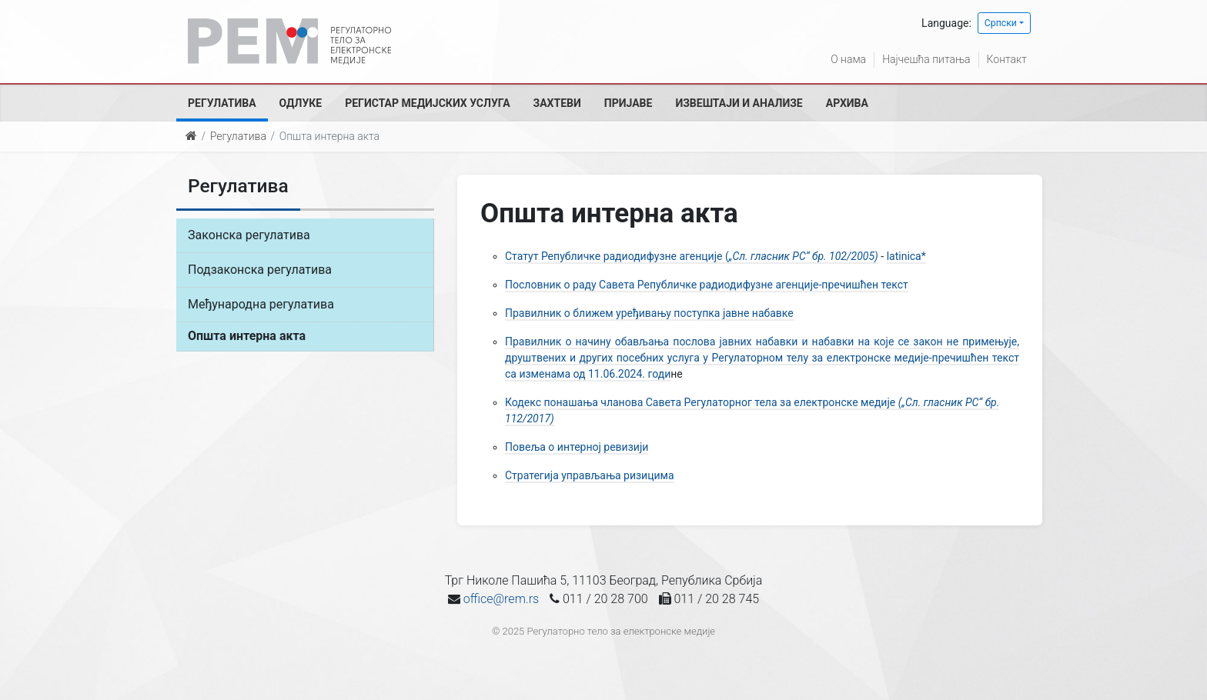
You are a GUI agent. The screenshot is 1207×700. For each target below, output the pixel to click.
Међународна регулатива (261, 304)
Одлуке (301, 103)
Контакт (1007, 59)
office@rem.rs (501, 599)
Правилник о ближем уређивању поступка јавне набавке (649, 313)
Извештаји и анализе (738, 103)
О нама (848, 59)
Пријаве (628, 103)
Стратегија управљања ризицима (589, 475)
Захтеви (557, 103)
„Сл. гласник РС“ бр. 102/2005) (803, 256)
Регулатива (222, 103)
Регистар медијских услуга (427, 103)
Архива (847, 103)
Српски (1001, 23)
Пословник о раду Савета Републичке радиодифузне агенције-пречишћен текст (706, 284)
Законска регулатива (249, 235)
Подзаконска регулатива (260, 269)
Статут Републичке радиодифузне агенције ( (617, 256)
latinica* (906, 256)
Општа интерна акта (247, 335)
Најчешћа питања (926, 59)
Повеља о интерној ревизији (576, 447)
